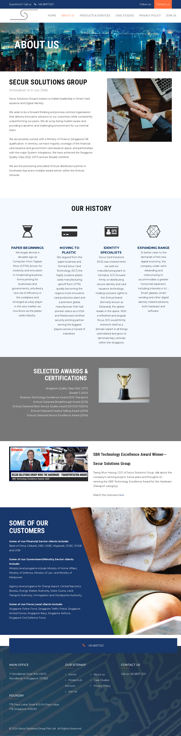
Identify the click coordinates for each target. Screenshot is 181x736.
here (121, 495)
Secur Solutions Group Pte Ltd (37, 728)
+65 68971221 (46, 4)
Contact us (163, 4)
